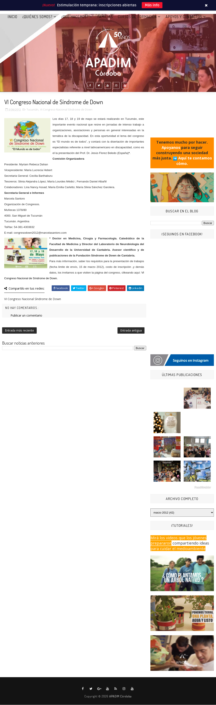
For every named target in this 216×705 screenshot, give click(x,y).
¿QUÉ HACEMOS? (75, 16)
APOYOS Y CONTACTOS (184, 16)
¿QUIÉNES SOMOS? (37, 16)
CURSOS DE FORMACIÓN (137, 16)
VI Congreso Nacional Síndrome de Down (66, 110)
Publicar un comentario (26, 316)
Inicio (12, 16)
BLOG (106, 29)
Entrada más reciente (19, 331)
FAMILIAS (105, 16)
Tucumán (32, 110)
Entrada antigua (131, 331)
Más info (152, 5)
